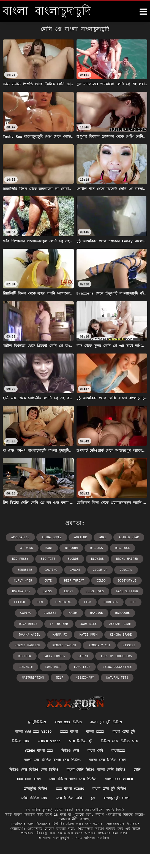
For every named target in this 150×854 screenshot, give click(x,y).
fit (133, 602)
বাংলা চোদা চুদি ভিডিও (109, 788)
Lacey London (54, 656)
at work (26, 548)
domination (21, 591)
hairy (73, 613)
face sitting (127, 591)
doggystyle (127, 580)
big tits (48, 559)
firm (87, 602)
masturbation (33, 677)
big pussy (20, 559)
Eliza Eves (95, 591)
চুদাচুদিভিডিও (37, 722)
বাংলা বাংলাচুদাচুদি (57, 838)
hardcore (122, 613)
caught (75, 570)
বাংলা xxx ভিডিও (68, 722)
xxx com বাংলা (29, 779)
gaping (25, 613)
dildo (101, 580)
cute (47, 580)
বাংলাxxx (118, 750)
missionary (85, 677)
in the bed (59, 624)
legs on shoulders (116, 656)
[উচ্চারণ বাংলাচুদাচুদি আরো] (143, 12)
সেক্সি (137, 769)
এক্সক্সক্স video (49, 741)
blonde (73, 559)
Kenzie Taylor (64, 645)
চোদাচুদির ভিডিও (35, 788)
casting (50, 570)
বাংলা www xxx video (33, 731)
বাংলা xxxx (95, 731)
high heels (28, 624)
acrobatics (20, 537)
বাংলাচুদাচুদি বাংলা (116, 798)
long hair (53, 667)
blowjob (97, 559)
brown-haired (127, 559)
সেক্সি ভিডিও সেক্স (34, 798)
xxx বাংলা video (70, 788)
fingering (63, 602)
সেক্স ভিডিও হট (80, 741)
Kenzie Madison (27, 645)
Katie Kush (88, 634)
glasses (49, 613)
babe (49, 548)
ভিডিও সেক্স (20, 741)
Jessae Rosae (120, 624)
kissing (129, 645)
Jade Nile (88, 624)
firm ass (110, 602)
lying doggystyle (117, 667)
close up (100, 570)
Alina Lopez (52, 537)
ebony (68, 591)
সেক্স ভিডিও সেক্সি (69, 798)
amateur (80, 537)
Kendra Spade (121, 634)
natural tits (117, 677)
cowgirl (126, 570)
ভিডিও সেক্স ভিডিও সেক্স (119, 741)
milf (59, 677)
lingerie (25, 667)
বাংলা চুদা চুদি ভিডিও (106, 722)
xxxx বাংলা (69, 731)
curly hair (23, 580)
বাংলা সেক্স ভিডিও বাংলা (107, 760)
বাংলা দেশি (95, 750)
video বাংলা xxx (39, 750)
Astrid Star (129, 537)
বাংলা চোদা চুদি (124, 731)
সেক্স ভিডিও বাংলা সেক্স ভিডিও (72, 779)
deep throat (74, 580)
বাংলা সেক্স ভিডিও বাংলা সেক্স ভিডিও (52, 760)
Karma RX (60, 634)
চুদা (93, 798)
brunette (25, 570)
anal (102, 537)
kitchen (24, 656)
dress (47, 591)
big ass (96, 548)
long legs (82, 667)
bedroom (71, 548)
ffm (40, 602)
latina (83, 656)
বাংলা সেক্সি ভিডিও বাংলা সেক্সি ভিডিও (96, 769)
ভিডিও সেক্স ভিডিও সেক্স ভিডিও (33, 769)
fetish (19, 602)
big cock (122, 548)
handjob (96, 613)
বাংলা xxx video (119, 779)
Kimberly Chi (99, 645)
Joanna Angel (29, 634)
